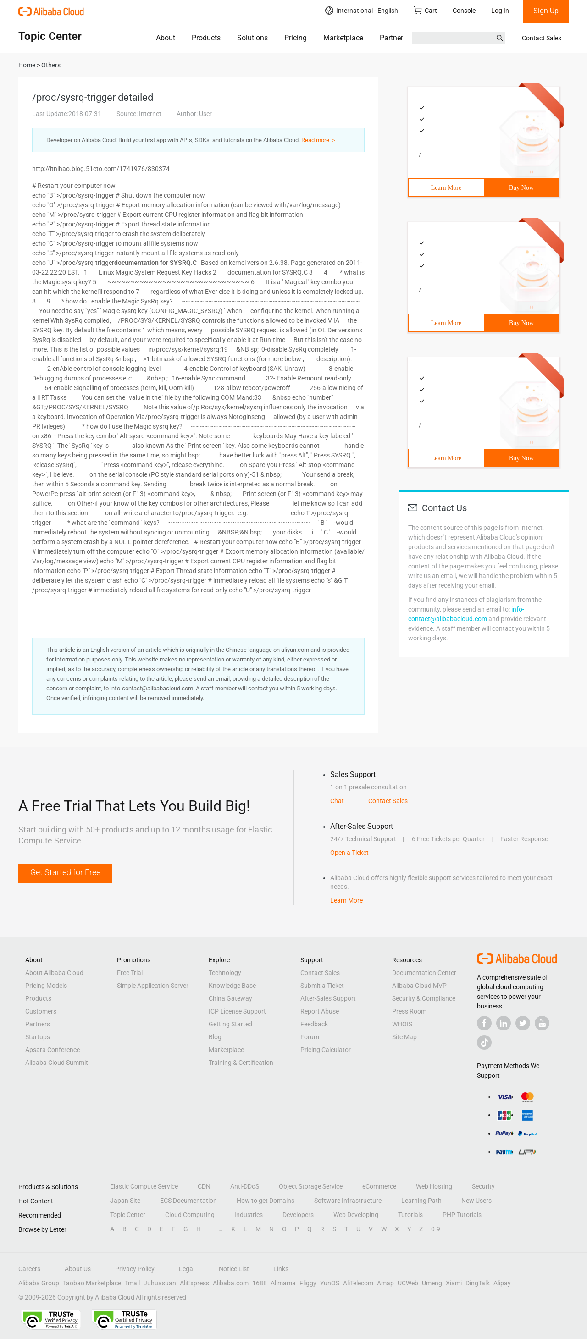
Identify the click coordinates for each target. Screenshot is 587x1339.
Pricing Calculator (325, 1049)
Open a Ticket (349, 852)
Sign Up (546, 10)
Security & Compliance (423, 998)
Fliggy (307, 1283)
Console (464, 10)
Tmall (132, 1283)
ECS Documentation (188, 1200)
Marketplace (343, 37)
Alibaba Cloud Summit (56, 1062)
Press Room (409, 1011)
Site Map (404, 1037)
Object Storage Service (311, 1186)
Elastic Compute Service (144, 1186)
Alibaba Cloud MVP (419, 985)
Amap (385, 1283)
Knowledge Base (232, 985)
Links (280, 1269)
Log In (500, 10)
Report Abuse (319, 1011)
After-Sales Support (328, 998)
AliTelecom (358, 1283)
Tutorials (410, 1214)
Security (483, 1186)
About (165, 37)
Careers (29, 1269)
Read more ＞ (319, 140)
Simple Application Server (152, 985)
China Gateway (230, 998)
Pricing (295, 37)
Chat (337, 801)
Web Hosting (434, 1186)
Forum (309, 1037)
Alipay (502, 1283)
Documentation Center (424, 972)
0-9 (435, 1229)
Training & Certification (241, 1062)
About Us (78, 1269)
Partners (393, 37)
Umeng (432, 1283)
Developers (298, 1214)
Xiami (454, 1283)
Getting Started (230, 1024)
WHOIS (402, 1024)
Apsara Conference (52, 1049)
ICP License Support (237, 1011)
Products (206, 37)
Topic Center (127, 1214)
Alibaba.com (231, 1283)
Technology (225, 972)
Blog (215, 1037)
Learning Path (421, 1200)
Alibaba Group (38, 1283)
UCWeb (408, 1283)
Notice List (234, 1269)
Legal (186, 1269)
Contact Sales (541, 38)
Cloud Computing (190, 1214)
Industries (248, 1214)
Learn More (446, 187)
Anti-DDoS (244, 1186)
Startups (37, 1037)
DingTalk (477, 1283)
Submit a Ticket (322, 985)
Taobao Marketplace (92, 1283)
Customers (40, 1011)
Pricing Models (46, 985)
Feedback (314, 1024)
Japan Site (125, 1200)
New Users (476, 1200)
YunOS (329, 1283)
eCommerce (379, 1186)
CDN (204, 1186)
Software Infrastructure (348, 1200)
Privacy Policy (135, 1269)
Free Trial (130, 972)
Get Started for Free (65, 872)
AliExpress (194, 1283)
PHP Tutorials (462, 1214)
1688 (259, 1283)
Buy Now (521, 187)
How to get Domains (265, 1200)
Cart (425, 10)
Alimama (283, 1283)
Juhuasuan (160, 1283)
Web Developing (355, 1214)
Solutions (252, 37)
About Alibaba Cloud (54, 972)
